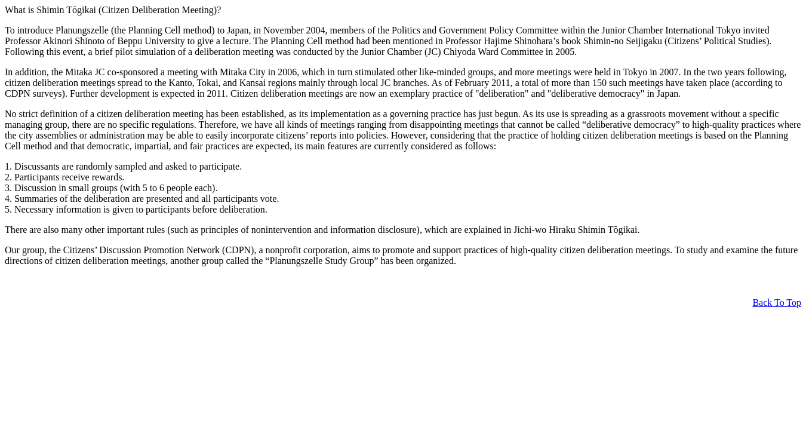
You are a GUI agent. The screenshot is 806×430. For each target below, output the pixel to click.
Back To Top (776, 302)
